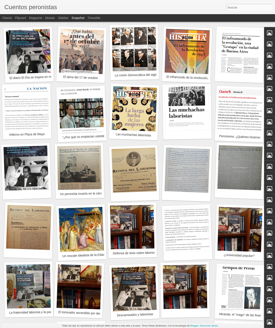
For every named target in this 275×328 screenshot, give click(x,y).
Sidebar (63, 18)
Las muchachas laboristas (133, 134)
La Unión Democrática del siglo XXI (139, 75)
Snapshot (78, 18)
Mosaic (50, 18)
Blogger (194, 325)
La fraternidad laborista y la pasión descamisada (42, 312)
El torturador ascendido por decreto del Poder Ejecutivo (95, 313)
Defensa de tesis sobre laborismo (135, 253)
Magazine (35, 18)
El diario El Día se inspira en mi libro (33, 77)
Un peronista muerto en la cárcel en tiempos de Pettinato (98, 193)
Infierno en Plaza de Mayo (27, 134)
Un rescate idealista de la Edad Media (88, 255)
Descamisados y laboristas (135, 314)
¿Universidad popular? (239, 255)
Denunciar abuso (209, 325)
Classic (7, 18)
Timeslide (94, 18)
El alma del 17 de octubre (80, 77)
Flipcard (20, 18)
